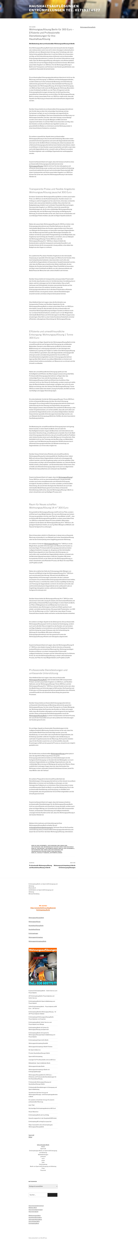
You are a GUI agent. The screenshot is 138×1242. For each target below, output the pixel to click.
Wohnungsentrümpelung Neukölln (38, 1043)
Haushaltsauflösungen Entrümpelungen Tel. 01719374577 (64, 8)
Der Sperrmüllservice (35, 1050)
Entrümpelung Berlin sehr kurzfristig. (39, 1115)
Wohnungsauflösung (36, 166)
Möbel (30, 1137)
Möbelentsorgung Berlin (35, 1215)
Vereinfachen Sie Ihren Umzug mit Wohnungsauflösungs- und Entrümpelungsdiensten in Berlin (43, 1094)
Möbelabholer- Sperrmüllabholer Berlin (39, 1063)
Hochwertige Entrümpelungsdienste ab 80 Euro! (42, 1108)
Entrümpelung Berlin (43, 910)
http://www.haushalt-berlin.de (36, 1205)
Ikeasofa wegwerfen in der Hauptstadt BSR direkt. (43, 1118)
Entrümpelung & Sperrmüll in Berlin (38, 1040)
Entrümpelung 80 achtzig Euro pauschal (40, 1121)
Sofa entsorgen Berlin (43, 1144)
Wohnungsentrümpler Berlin (36, 1066)
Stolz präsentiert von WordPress (38, 1238)
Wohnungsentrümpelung (36, 937)
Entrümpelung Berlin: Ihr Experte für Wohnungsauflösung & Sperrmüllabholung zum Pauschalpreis (42, 1034)
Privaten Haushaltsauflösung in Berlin (39, 1053)
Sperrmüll (31, 1135)
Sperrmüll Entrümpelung (35, 1056)
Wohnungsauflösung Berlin (38, 680)
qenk (34, 27)
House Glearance (33, 1111)
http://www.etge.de (33, 1211)
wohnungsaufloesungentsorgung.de (41, 827)
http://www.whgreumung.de (36, 1209)
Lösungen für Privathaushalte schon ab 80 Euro (42, 1059)
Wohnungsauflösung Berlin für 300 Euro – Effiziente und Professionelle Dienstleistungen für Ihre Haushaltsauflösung (42, 1077)
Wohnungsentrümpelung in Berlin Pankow (40, 1046)
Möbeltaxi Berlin (33, 1207)
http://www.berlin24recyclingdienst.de (43, 908)
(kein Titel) (31, 1105)
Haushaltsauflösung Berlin (36, 925)
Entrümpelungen (33, 933)
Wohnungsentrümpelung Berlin (37, 941)
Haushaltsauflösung (34, 929)
